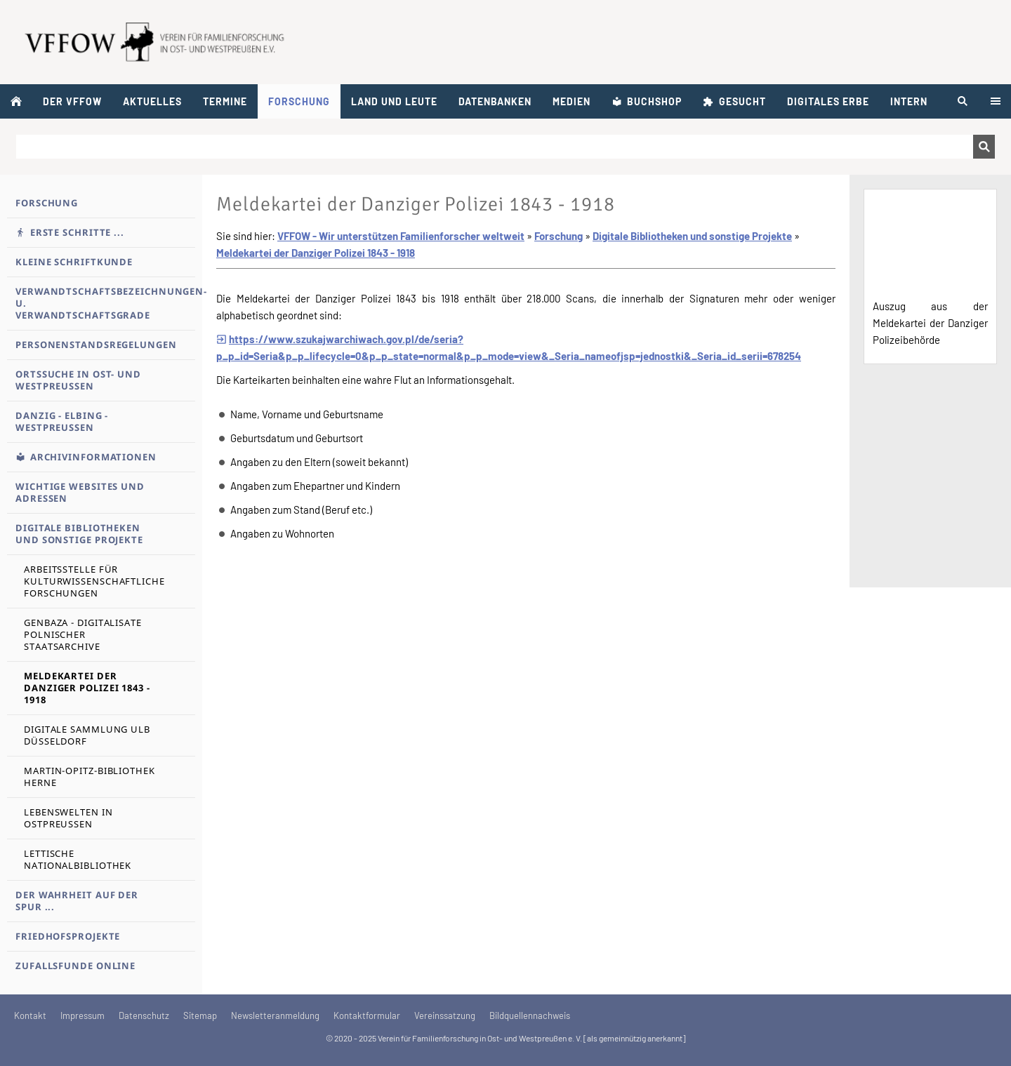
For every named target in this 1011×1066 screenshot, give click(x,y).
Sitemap (200, 1015)
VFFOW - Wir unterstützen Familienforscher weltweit (400, 235)
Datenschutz (144, 1015)
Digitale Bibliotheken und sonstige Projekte (692, 235)
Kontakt (30, 1015)
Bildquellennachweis (529, 1015)
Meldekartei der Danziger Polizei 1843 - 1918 (315, 252)
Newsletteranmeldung (275, 1015)
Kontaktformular (366, 1015)
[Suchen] (494, 147)
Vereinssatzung (444, 1015)
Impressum (82, 1015)
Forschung (558, 235)
